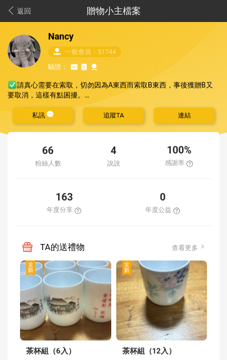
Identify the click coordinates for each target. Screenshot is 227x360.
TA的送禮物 (62, 247)
